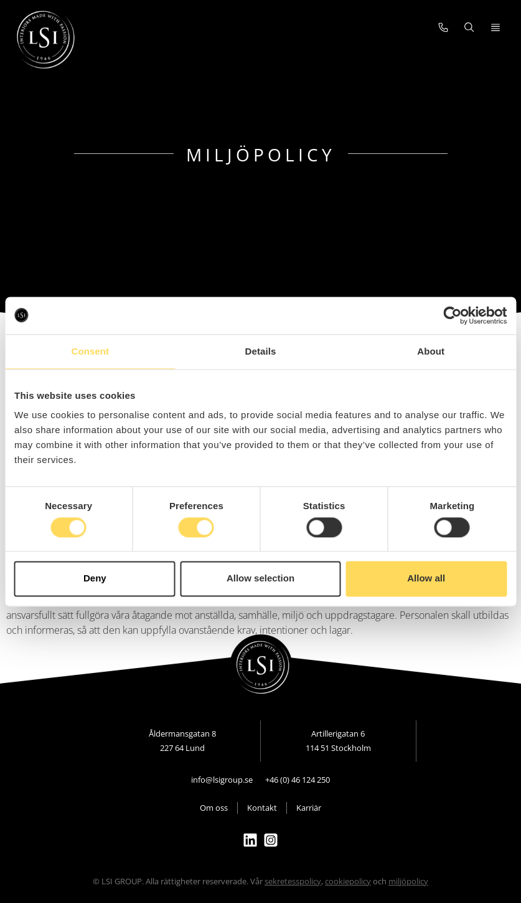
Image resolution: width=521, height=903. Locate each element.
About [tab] (430, 351)
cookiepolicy (348, 881)
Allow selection (260, 578)
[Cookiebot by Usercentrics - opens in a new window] (452, 315)
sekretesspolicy (293, 881)
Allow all (426, 578)
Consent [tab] (90, 351)
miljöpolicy (408, 881)
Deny (94, 578)
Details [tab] (260, 351)
